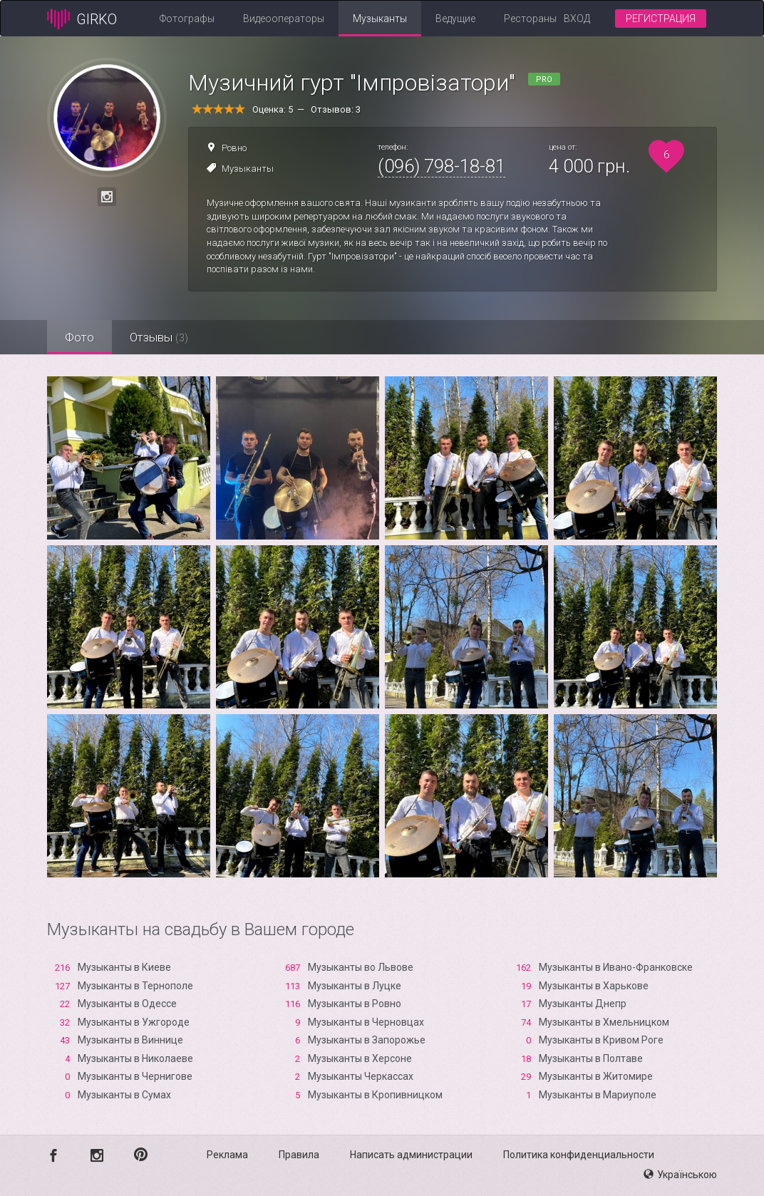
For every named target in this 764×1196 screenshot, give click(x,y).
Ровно (234, 148)
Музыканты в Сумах (124, 1094)
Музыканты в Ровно (354, 1003)
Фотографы (187, 18)
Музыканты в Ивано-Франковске (616, 967)
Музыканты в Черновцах (366, 1022)
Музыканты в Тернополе (135, 985)
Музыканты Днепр (582, 1003)
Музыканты (380, 18)
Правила (299, 1154)
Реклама (227, 1154)
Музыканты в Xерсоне (360, 1058)
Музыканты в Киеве (124, 967)
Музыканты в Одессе (127, 1003)
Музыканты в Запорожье (366, 1040)
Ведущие (455, 18)
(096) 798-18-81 (441, 166)
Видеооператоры (283, 18)
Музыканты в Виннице (130, 1040)
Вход (577, 18)
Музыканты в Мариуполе (597, 1094)
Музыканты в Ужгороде (134, 1022)
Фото (79, 337)
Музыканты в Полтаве (591, 1058)
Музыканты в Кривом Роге (601, 1040)
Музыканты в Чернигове (135, 1076)
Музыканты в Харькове (594, 985)
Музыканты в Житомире (596, 1076)
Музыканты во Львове (360, 967)
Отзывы (159, 337)
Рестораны (530, 18)
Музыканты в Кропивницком (375, 1094)
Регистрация (661, 18)
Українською (680, 1174)
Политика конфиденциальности (578, 1154)
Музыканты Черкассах (360, 1076)
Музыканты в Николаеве (135, 1058)
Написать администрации (411, 1154)
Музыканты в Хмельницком (604, 1022)
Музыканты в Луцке (354, 985)
